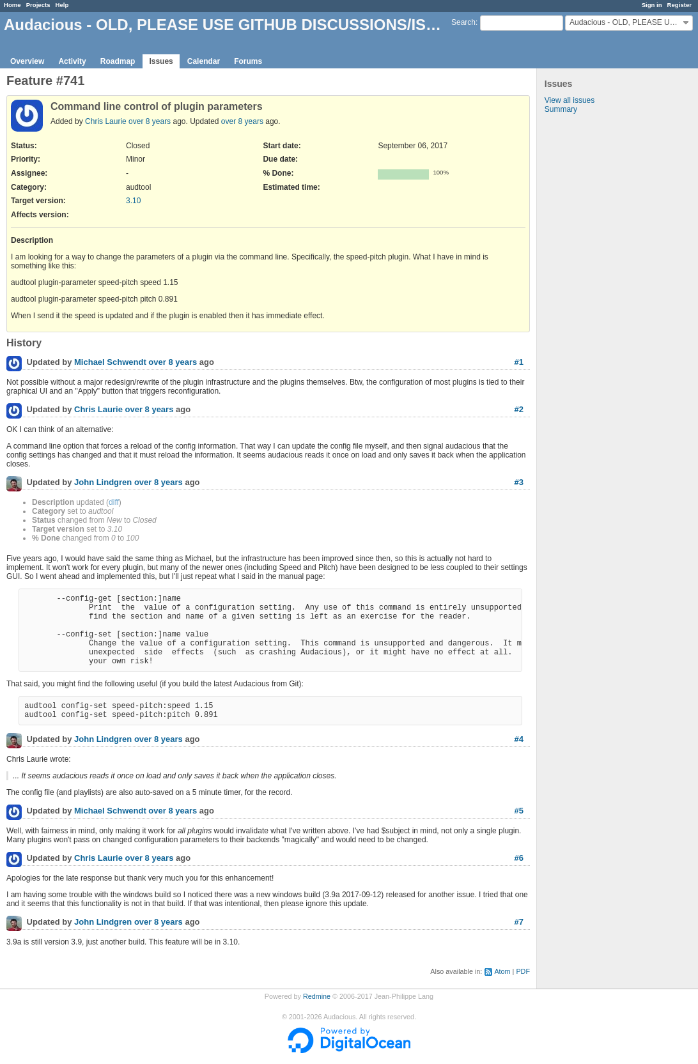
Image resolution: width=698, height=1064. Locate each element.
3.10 (133, 200)
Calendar (203, 61)
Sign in (652, 4)
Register (679, 4)
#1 (519, 362)
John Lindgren (103, 483)
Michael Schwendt (110, 362)
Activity (72, 61)
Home (12, 4)
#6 (519, 858)
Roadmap (118, 61)
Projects (38, 4)
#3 (519, 482)
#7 (519, 922)
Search (463, 22)
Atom (502, 971)
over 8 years (149, 121)
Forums (248, 61)
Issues (161, 61)
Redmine (316, 996)
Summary (561, 109)
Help (62, 4)
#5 (519, 810)
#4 (519, 739)
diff (114, 502)
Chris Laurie (106, 121)
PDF (523, 971)
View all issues (569, 100)
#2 (519, 409)
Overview (27, 61)
